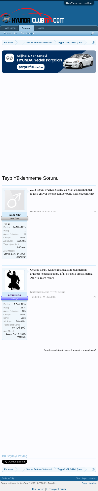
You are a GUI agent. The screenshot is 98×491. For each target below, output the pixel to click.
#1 (95, 211)
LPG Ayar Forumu (56, 489)
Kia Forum (38, 489)
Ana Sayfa (10, 28)
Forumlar (26, 28)
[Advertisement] (49, 126)
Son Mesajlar (27, 33)
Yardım (92, 478)
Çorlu (23, 318)
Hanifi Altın (35, 211)
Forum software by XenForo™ (29, 483)
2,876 (23, 308)
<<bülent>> (35, 297)
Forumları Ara (10, 33)
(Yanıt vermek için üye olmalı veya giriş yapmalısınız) (70, 350)
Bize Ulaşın (81, 478)
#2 (95, 297)
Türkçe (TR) (8, 478)
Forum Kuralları (89, 483)
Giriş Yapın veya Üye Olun (79, 3)
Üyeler (40, 28)
